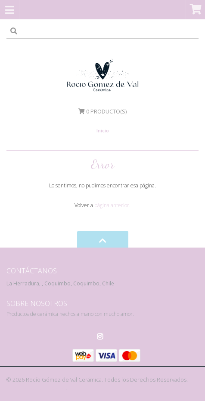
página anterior (111, 205)
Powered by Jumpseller (35, 388)
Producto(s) (102, 111)
